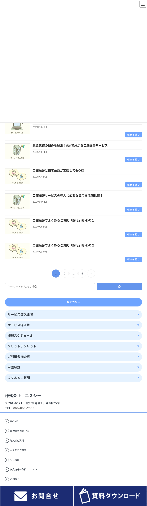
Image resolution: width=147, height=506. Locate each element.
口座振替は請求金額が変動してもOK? (59, 170)
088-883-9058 (23, 408)
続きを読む (133, 134)
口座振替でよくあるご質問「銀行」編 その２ (63, 245)
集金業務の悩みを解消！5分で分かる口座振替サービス (70, 145)
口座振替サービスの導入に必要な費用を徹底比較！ (68, 195)
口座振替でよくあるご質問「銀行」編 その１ (63, 220)
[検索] (119, 286)
